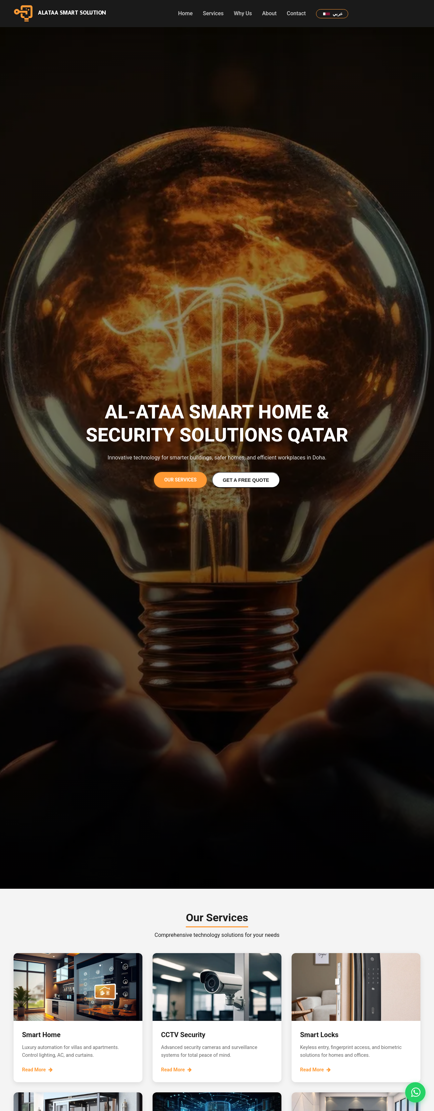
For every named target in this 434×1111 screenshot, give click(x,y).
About (269, 13)
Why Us (243, 13)
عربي (333, 13)
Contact (296, 13)
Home (185, 13)
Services (213, 13)
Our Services (180, 479)
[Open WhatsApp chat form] (415, 1092)
